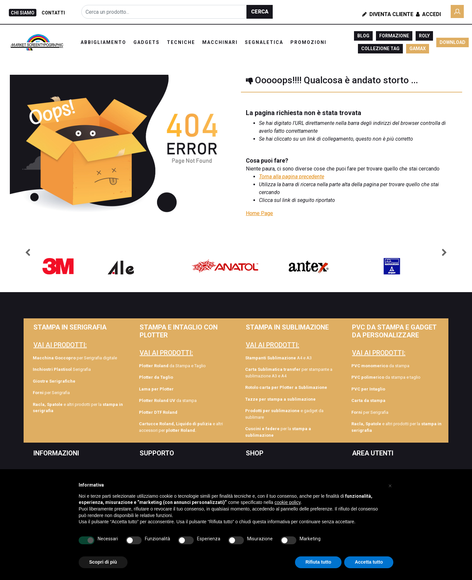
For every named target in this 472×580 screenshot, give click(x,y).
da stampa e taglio (386, 377)
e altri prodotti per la (78, 407)
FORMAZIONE (394, 35)
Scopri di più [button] (103, 562)
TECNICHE (181, 42)
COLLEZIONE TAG (380, 48)
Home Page (259, 213)
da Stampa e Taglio (172, 365)
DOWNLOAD (452, 42)
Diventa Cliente (387, 14)
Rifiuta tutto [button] (318, 562)
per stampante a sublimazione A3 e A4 (288, 372)
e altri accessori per (181, 427)
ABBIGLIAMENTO (103, 42)
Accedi (428, 14)
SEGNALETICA (264, 42)
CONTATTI (53, 12)
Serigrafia (62, 369)
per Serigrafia (51, 392)
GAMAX (417, 48)
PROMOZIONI (308, 42)
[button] (259, 12)
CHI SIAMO (22, 12)
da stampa (168, 400)
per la (278, 432)
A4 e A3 (278, 357)
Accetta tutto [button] (369, 562)
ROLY (424, 35)
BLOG (363, 35)
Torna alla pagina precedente (291, 176)
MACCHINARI (220, 42)
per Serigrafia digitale (75, 357)
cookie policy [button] (288, 502)
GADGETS (146, 42)
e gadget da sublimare (284, 414)
